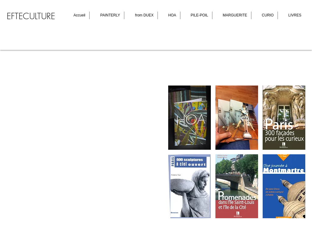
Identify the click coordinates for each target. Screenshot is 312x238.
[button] (189, 118)
